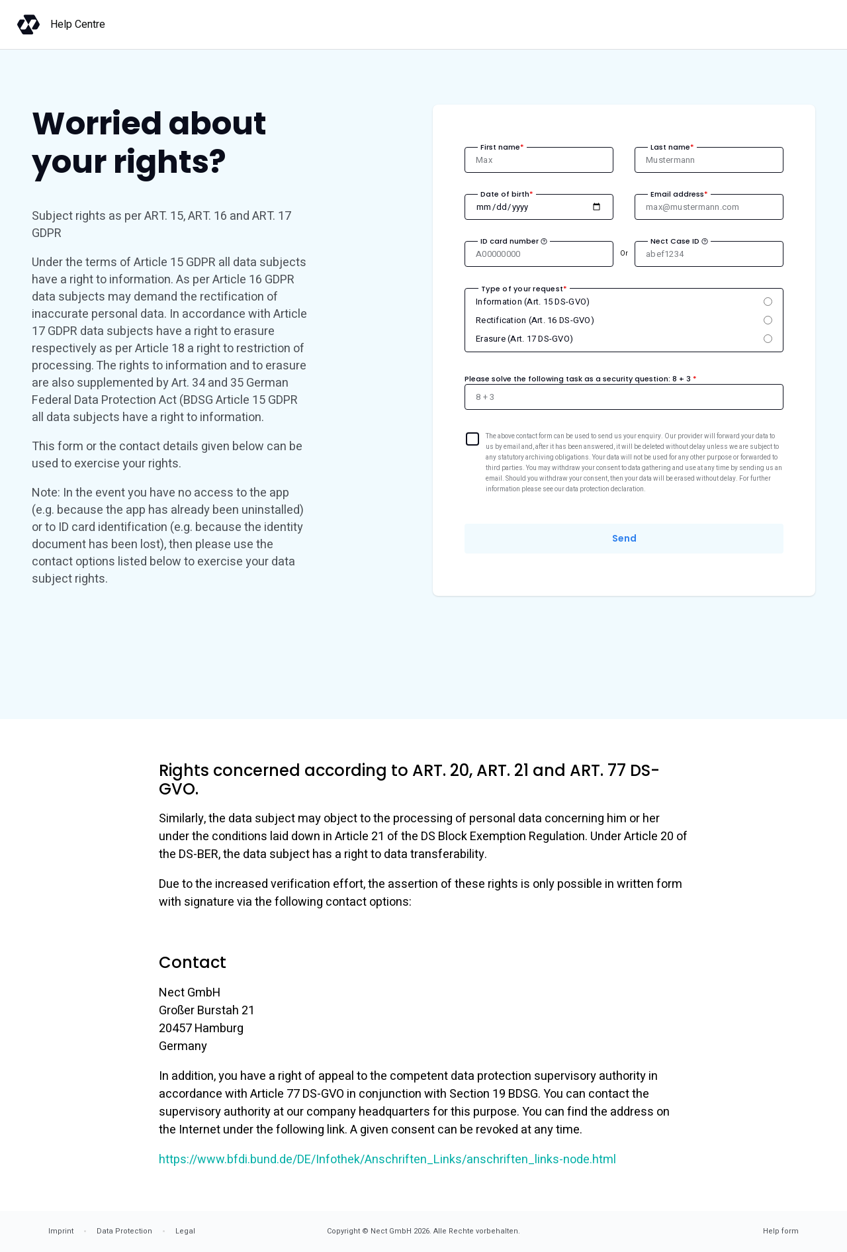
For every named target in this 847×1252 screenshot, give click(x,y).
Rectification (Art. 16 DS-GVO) (535, 320)
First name (502, 147)
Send (624, 538)
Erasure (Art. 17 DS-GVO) (524, 338)
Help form (781, 1231)
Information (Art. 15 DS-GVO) (533, 301)
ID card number (513, 241)
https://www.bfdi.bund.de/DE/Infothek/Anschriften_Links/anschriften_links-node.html (387, 1160)
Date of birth (506, 194)
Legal (185, 1231)
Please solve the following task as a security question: (581, 378)
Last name (672, 147)
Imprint (60, 1231)
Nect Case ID (679, 241)
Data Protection (124, 1231)
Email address (679, 194)
